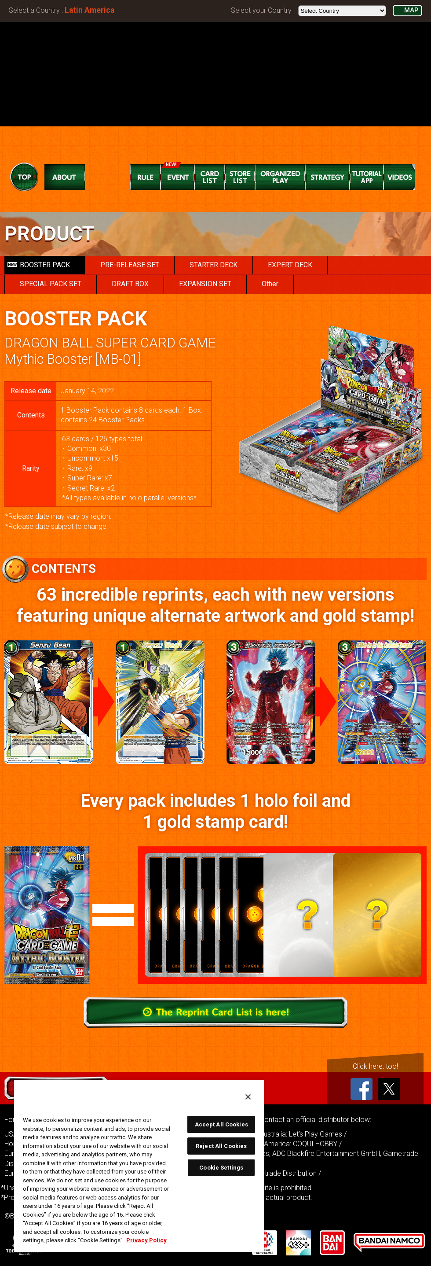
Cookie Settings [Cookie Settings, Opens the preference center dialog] (221, 1167)
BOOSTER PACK (38, 265)
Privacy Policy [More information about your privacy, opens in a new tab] (146, 1240)
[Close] (248, 1097)
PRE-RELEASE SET (129, 265)
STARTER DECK (213, 265)
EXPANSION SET (205, 284)
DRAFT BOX (130, 284)
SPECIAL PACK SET (50, 284)
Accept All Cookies (221, 1124)
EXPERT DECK (290, 265)
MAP (411, 10)
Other (270, 284)
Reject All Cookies (221, 1146)
